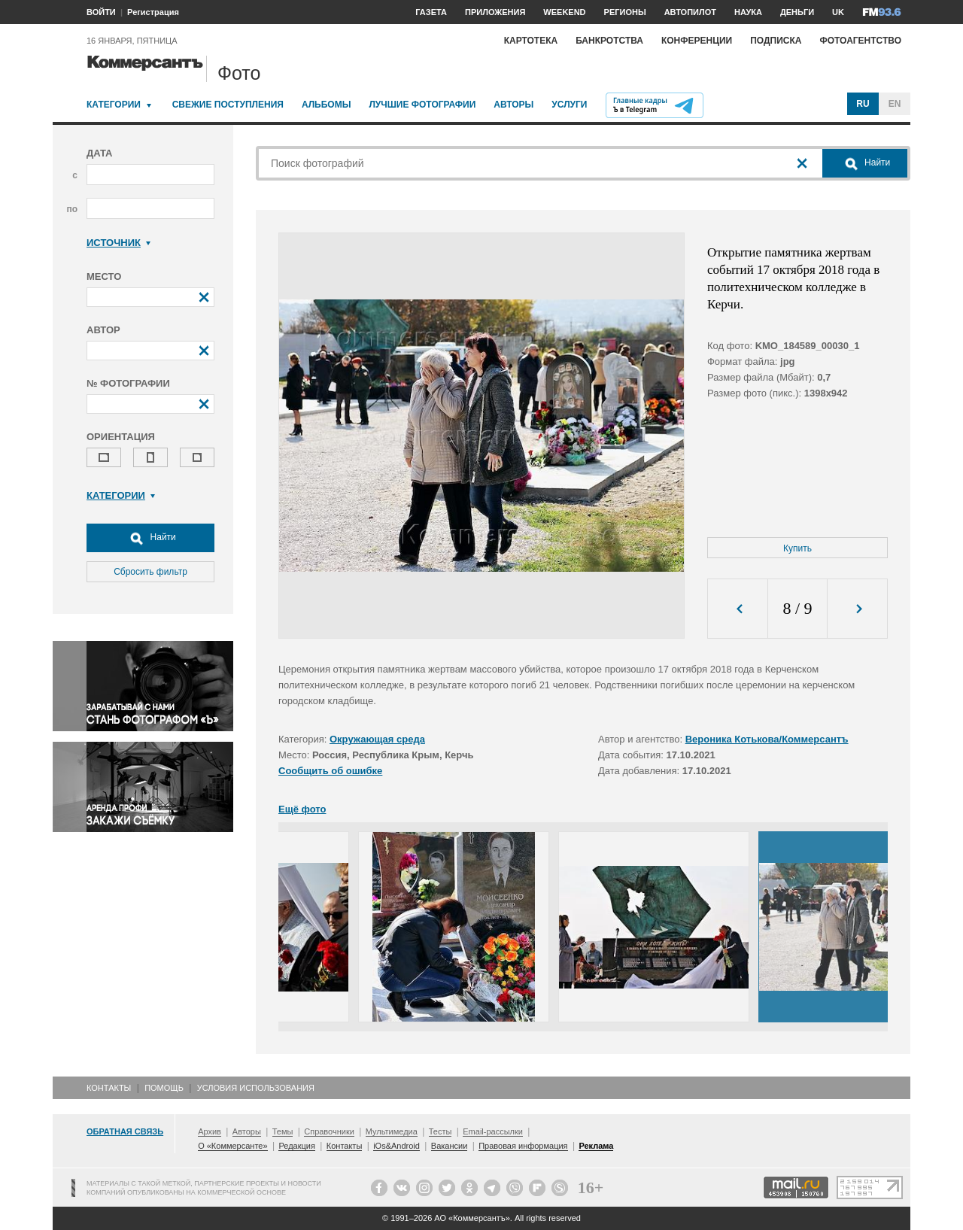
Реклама (596, 1145)
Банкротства (609, 40)
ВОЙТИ (101, 12)
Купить (797, 548)
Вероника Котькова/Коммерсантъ (767, 739)
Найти (150, 538)
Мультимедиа (392, 1131)
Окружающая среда (377, 739)
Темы (282, 1131)
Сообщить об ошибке (330, 770)
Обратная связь (125, 1131)
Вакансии (449, 1145)
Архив (209, 1131)
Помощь (164, 1087)
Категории (114, 104)
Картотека (531, 40)
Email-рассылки (493, 1131)
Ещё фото (302, 809)
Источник (118, 242)
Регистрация (153, 12)
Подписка (775, 40)
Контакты (109, 1087)
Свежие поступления (228, 104)
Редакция (296, 1145)
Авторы (513, 104)
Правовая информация (522, 1145)
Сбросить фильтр (150, 571)
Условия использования (255, 1087)
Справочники (329, 1131)
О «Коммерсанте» (232, 1145)
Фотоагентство (860, 40)
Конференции (696, 40)
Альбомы (326, 104)
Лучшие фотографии (422, 104)
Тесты (440, 1131)
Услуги (569, 104)
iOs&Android (396, 1145)
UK (838, 12)
